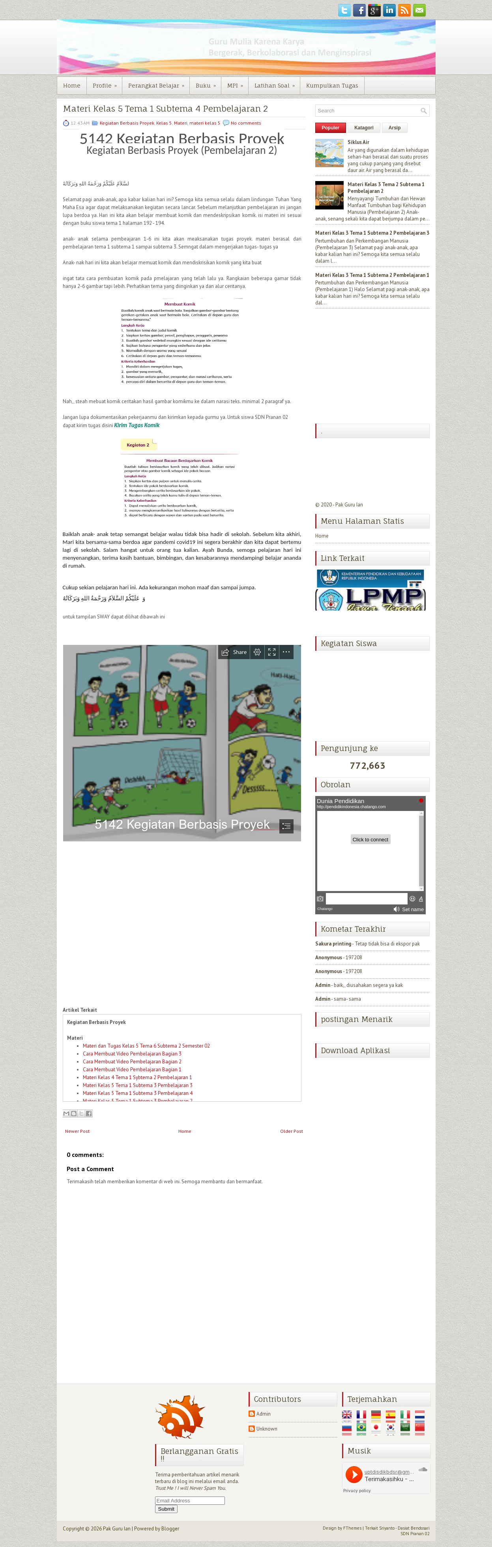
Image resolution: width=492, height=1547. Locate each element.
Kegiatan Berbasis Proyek (127, 123)
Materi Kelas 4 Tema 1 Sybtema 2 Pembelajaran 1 (137, 1077)
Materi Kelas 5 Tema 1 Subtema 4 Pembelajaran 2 (165, 109)
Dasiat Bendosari (414, 1528)
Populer (331, 128)
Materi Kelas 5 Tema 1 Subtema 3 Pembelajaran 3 (138, 1085)
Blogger (170, 1528)
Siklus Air (358, 142)
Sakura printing (333, 943)
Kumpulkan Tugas (332, 85)
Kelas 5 (164, 123)
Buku (208, 83)
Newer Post (77, 1131)
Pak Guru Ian (349, 504)
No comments (246, 123)
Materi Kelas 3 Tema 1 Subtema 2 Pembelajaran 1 (372, 275)
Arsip (395, 128)
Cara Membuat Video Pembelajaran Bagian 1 (132, 1069)
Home (71, 85)
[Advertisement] (374, 367)
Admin (322, 985)
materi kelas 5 (205, 123)
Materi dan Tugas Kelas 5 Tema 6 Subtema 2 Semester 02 (146, 1046)
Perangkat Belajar (158, 83)
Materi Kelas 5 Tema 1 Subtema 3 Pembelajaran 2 (138, 1101)
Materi (180, 123)
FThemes (352, 1528)
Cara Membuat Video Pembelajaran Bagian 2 (132, 1061)
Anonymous (328, 957)
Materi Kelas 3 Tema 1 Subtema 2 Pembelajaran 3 (372, 233)
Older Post (291, 1131)
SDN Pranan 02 (415, 1533)
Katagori (364, 128)
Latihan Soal (277, 83)
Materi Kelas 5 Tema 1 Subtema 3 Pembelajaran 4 (138, 1093)
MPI (237, 83)
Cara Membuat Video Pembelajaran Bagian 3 (132, 1053)
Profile (107, 83)
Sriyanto (387, 1528)
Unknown (266, 1429)
